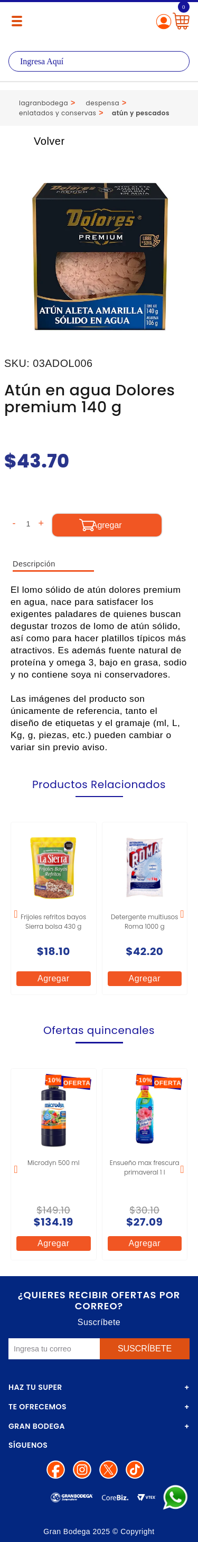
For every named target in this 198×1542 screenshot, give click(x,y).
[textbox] (99, 61)
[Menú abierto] (16, 21)
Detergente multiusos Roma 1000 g (144, 921)
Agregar (53, 978)
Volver (38, 141)
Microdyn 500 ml (53, 1162)
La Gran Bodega (99, 22)
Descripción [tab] (34, 564)
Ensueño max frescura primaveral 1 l (145, 1167)
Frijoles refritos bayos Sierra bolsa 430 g (53, 921)
